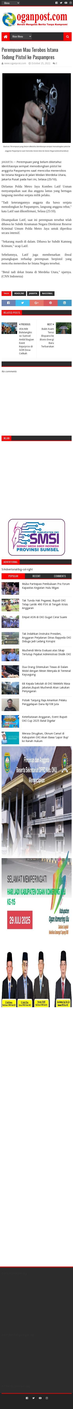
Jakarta (33, 293)
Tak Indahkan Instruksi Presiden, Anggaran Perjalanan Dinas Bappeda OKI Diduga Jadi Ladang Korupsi (46, 637)
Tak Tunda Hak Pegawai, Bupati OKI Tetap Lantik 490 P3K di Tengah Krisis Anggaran (45, 604)
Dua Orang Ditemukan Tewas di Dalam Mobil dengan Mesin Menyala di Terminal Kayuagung (46, 670)
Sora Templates (31, 1404)
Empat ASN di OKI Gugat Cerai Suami (44, 617)
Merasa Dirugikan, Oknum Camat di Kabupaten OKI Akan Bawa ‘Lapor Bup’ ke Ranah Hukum (45, 737)
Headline (19, 293)
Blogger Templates (53, 1404)
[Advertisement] (36, 480)
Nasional (47, 293)
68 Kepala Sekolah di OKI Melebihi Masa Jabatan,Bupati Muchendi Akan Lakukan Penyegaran (46, 687)
